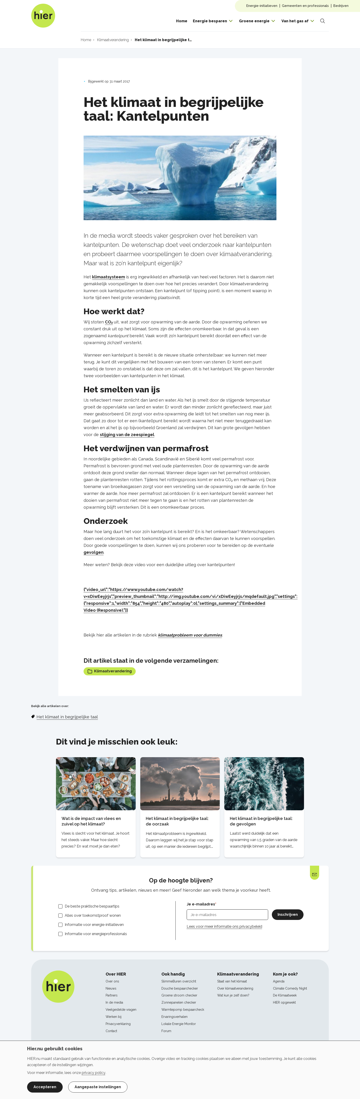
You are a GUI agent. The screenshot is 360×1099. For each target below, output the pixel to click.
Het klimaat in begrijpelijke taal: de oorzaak (177, 821)
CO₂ (109, 322)
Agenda (278, 981)
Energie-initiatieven (261, 6)
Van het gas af (295, 21)
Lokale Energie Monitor (178, 1024)
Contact (111, 1031)
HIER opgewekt (284, 1002)
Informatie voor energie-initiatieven (94, 924)
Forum (166, 1031)
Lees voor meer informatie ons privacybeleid (224, 926)
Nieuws (111, 988)
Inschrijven (288, 914)
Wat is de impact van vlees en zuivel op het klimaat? (91, 821)
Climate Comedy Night (290, 988)
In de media (114, 1002)
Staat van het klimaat (232, 981)
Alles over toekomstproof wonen (93, 915)
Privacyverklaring (118, 1024)
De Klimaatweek (285, 995)
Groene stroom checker (179, 995)
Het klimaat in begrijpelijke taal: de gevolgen (261, 821)
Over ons (112, 981)
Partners (112, 995)
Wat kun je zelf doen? (233, 995)
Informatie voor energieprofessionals (96, 934)
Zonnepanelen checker (178, 1002)
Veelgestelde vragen (121, 1009)
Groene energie (254, 21)
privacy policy (93, 1072)
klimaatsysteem (108, 276)
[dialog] (180, 1070)
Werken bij (113, 1017)
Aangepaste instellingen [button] (98, 1087)
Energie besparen (210, 21)
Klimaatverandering (109, 671)
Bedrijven (341, 6)
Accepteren (45, 1087)
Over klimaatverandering (235, 988)
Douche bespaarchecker (179, 988)
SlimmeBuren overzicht (178, 981)
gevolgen (94, 552)
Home (181, 21)
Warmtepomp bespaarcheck (182, 1009)
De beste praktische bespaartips (92, 906)
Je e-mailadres (201, 904)
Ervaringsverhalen (174, 1017)
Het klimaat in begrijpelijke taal (67, 716)
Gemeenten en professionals (305, 6)
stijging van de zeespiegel (127, 434)
